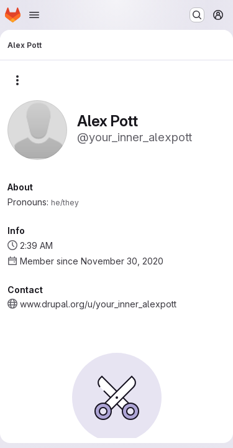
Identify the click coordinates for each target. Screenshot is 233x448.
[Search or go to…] (197, 14)
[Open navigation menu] (34, 15)
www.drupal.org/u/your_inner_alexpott (98, 304)
